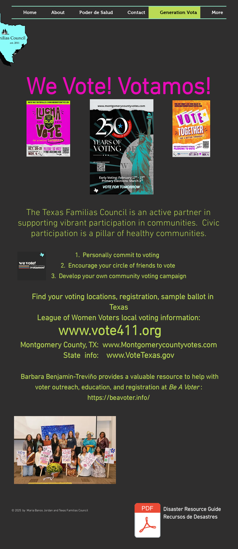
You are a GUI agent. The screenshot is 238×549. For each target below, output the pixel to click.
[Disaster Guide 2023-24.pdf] (147, 521)
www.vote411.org (109, 331)
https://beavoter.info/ (118, 398)
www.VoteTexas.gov (140, 356)
